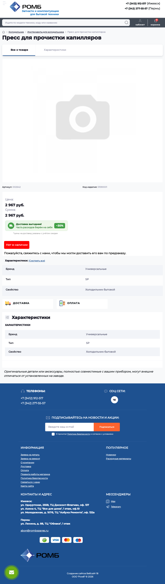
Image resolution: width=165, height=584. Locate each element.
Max (113, 501)
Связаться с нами (30, 482)
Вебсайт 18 (92, 573)
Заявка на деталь (30, 454)
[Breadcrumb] (3, 32)
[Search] (126, 22)
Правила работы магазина (35, 474)
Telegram (116, 506)
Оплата (73, 303)
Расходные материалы (118, 458)
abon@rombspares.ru (34, 530)
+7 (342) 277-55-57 (136, 8)
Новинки (111, 454)
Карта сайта (27, 486)
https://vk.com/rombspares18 (114, 399)
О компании (27, 462)
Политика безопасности (78, 434)
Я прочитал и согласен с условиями (84, 434)
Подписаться (106, 427)
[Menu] (4, 3)
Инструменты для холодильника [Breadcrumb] (45, 32)
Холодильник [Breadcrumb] (16, 32)
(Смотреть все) (37, 260)
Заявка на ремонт (30, 458)
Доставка (21, 303)
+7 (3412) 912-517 (136, 3)
